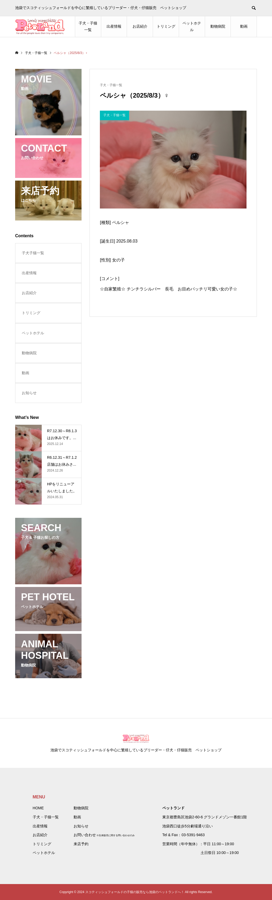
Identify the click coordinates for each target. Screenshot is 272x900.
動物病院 (217, 26)
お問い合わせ (85, 835)
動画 (244, 26)
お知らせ (29, 393)
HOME (38, 808)
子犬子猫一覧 (33, 253)
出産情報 (114, 26)
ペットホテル (191, 26)
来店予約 (81, 844)
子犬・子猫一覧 (88, 26)
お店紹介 (140, 26)
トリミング (166, 26)
